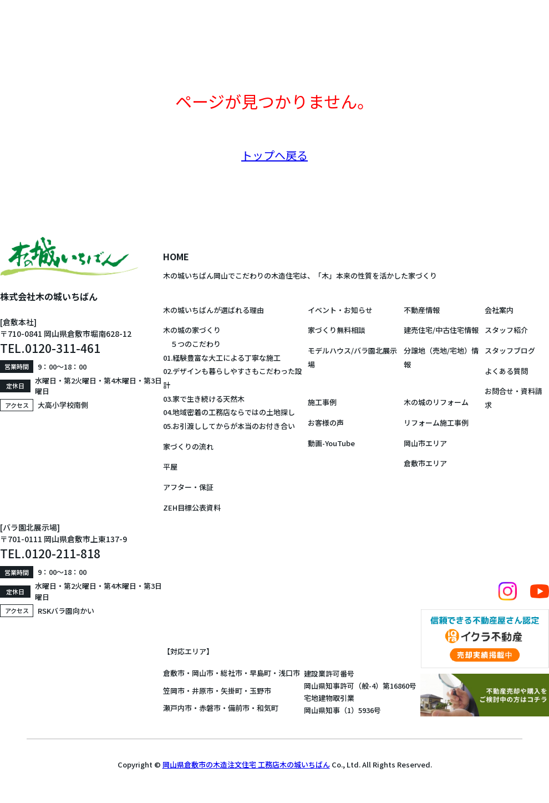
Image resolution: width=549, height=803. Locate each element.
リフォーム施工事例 (436, 422)
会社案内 (499, 310)
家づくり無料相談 (336, 330)
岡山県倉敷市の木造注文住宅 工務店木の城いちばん (246, 764)
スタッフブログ (510, 350)
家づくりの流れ (188, 446)
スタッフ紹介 (506, 330)
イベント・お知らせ (340, 310)
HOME (176, 256)
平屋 (170, 466)
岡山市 (203, 673)
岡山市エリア (425, 443)
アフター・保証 (188, 487)
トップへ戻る (274, 155)
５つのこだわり (192, 344)
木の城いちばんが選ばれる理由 (213, 310)
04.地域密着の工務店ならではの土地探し (229, 412)
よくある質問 (506, 371)
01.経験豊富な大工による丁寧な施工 (222, 357)
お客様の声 (326, 422)
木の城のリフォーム (436, 402)
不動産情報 (422, 310)
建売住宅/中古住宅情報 (441, 330)
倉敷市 (174, 673)
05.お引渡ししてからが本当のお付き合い (229, 426)
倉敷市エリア (425, 463)
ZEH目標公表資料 (192, 507)
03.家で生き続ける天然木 (204, 398)
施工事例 (322, 402)
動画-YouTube (331, 443)
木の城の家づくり (192, 330)
